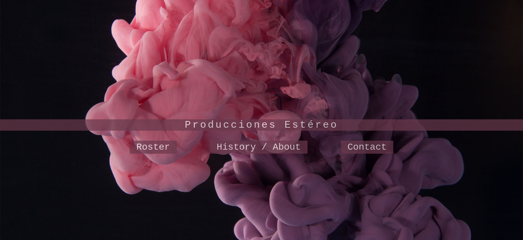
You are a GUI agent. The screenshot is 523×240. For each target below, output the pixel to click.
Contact (367, 147)
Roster (153, 147)
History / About (259, 147)
